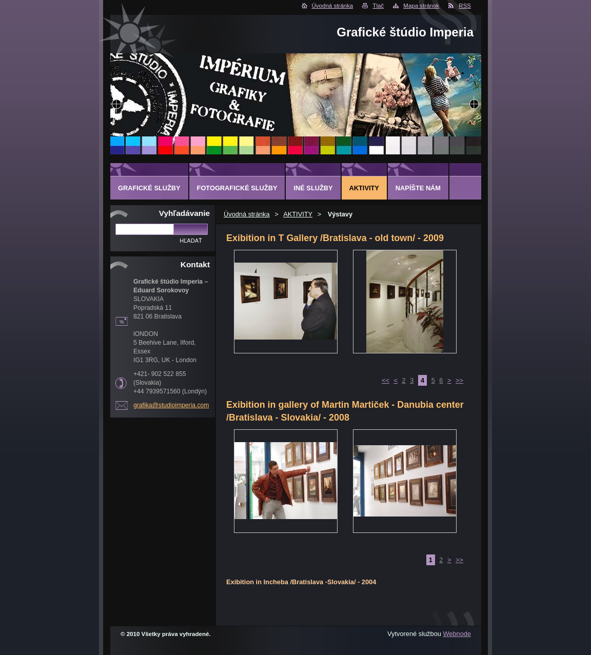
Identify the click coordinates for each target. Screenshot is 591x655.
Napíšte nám (418, 188)
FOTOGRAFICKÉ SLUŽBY (237, 188)
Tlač (378, 6)
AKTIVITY (297, 214)
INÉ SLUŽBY (312, 188)
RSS (465, 6)
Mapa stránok (421, 6)
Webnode (457, 634)
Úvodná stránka (332, 6)
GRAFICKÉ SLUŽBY (149, 188)
